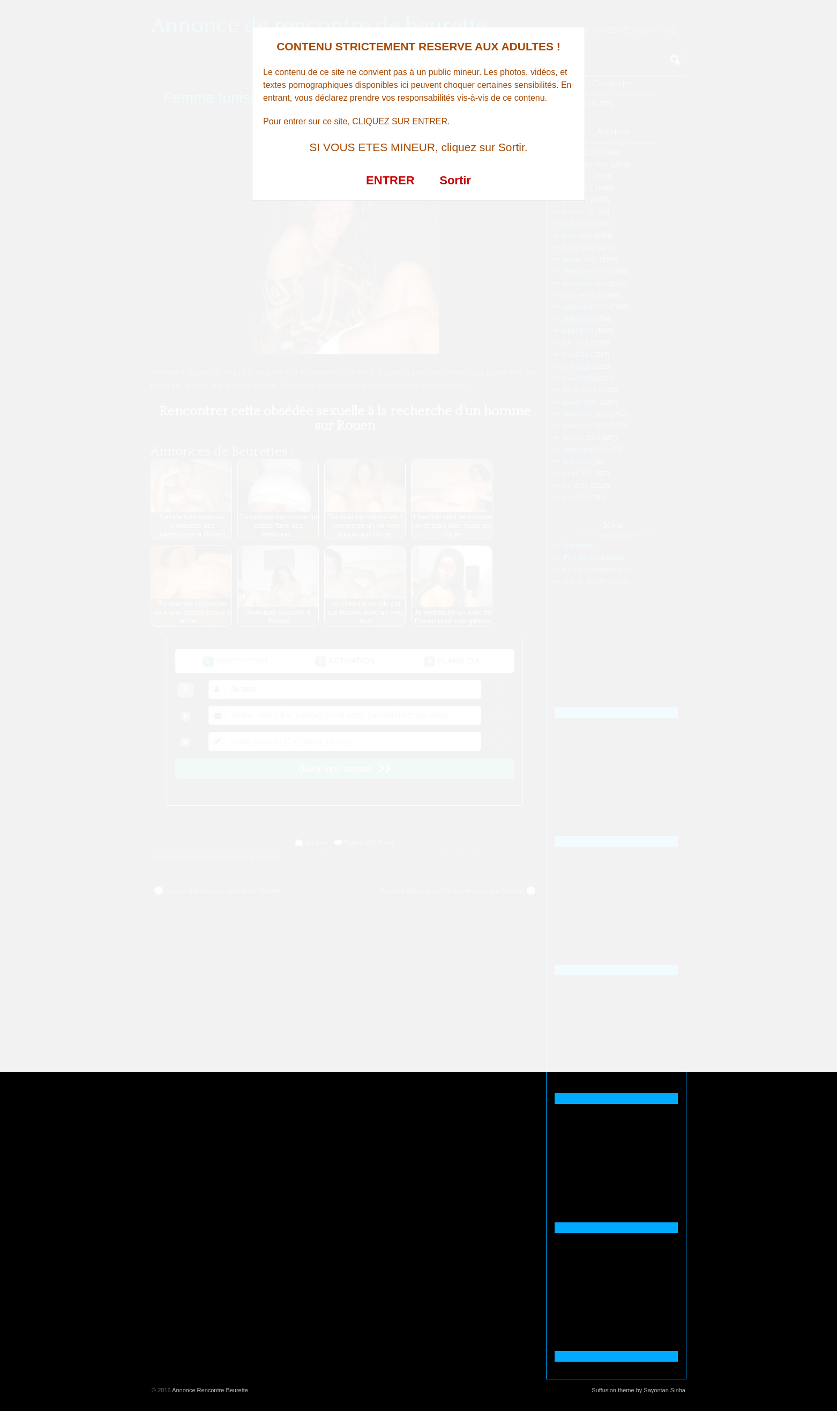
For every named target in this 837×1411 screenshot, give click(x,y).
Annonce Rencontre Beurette (210, 1390)
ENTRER (390, 180)
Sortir (455, 180)
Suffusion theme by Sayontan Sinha (638, 1390)
